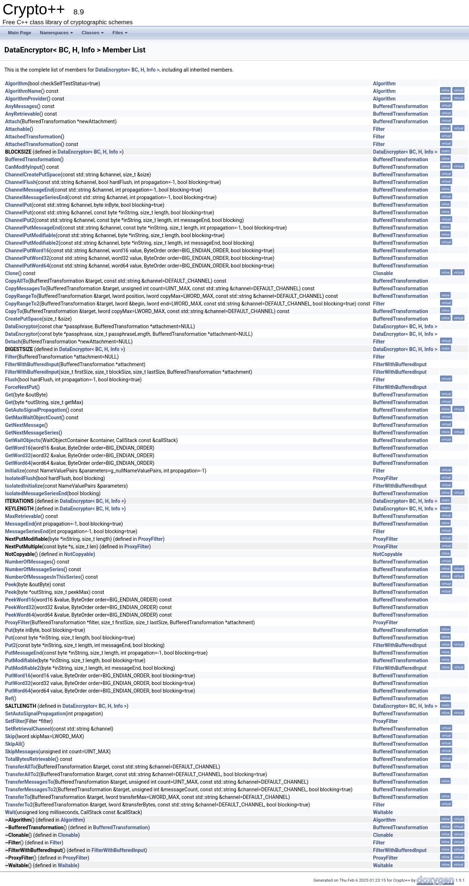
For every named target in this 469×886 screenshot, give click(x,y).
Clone (11, 273)
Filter (379, 129)
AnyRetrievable (22, 114)
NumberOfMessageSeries (34, 569)
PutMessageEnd (23, 653)
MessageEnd (19, 524)
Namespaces (56, 32)
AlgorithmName (23, 91)
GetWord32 (18, 455)
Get (9, 395)
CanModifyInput (23, 167)
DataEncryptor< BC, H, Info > (127, 70)
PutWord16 (18, 676)
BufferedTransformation (400, 106)
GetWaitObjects (22, 440)
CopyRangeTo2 (22, 304)
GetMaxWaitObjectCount (33, 417)
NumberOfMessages (28, 562)
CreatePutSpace (23, 319)
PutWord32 (18, 683)
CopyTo (13, 311)
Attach (12, 121)
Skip (10, 736)
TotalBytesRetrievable (30, 759)
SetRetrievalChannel (28, 729)
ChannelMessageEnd (29, 190)
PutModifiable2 (22, 668)
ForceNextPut (20, 387)
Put (9, 630)
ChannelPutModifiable (30, 235)
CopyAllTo (16, 281)
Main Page (19, 32)
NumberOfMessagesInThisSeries (43, 577)
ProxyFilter (385, 478)
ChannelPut (18, 205)
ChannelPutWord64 (27, 266)
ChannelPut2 (19, 220)
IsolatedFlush (20, 478)
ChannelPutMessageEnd (33, 228)
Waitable (383, 812)
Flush (11, 379)
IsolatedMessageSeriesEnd (36, 493)
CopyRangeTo (21, 296)
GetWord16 (18, 448)
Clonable (383, 273)
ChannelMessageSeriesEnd (36, 197)
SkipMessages (21, 751)
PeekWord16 (19, 600)
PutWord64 (18, 691)
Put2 (10, 645)
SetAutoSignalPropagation (35, 713)
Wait (10, 812)
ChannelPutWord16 (27, 250)
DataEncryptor (21, 326)
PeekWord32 (19, 607)
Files (120, 32)
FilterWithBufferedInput (32, 364)
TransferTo (17, 797)
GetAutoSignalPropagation (35, 410)
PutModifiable (21, 660)
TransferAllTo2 (22, 774)
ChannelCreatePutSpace (32, 174)
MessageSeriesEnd (27, 531)
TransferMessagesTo (29, 782)
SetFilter (14, 721)
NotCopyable (78, 554)
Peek (11, 584)
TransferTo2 (19, 805)
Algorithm (16, 83)
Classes (93, 32)
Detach (13, 341)
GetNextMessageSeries (32, 433)
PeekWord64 (19, 615)
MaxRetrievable (22, 516)
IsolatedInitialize (24, 486)
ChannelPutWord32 (27, 258)
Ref (9, 698)
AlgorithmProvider (26, 99)
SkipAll (13, 744)
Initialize (15, 471)
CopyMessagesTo (25, 288)
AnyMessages (21, 106)
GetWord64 (18, 463)
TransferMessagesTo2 (30, 789)
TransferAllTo (20, 767)
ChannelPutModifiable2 (32, 243)
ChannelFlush (20, 182)
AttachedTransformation (33, 137)
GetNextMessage (24, 425)
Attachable (17, 129)
